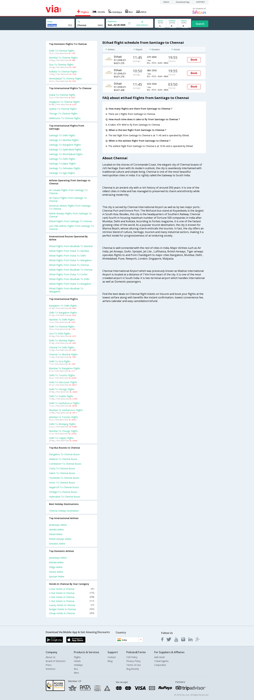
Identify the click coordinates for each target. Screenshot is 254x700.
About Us (50, 657)
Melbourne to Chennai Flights (65, 118)
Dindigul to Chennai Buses (63, 491)
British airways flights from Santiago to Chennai (70, 215)
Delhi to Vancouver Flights (63, 382)
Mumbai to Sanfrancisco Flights (66, 410)
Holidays (78, 664)
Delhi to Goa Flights (59, 361)
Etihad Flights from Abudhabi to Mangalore (66, 290)
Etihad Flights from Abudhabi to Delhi (69, 279)
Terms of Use (133, 664)
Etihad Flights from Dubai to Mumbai (69, 250)
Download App (183, 2)
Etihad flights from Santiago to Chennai (70, 221)
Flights (77, 657)
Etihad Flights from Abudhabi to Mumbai (70, 246)
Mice (76, 672)
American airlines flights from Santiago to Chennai (70, 207)
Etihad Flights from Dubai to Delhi (67, 255)
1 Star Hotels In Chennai (71, 601)
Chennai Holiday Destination (64, 510)
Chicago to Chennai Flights (63, 113)
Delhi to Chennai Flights (62, 50)
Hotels (77, 661)
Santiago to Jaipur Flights (62, 163)
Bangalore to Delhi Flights (63, 305)
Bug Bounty (132, 668)
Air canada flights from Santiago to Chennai (68, 192)
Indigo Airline (56, 567)
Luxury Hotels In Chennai (71, 605)
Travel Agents (161, 661)
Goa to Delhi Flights (59, 333)
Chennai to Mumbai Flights (63, 354)
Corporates (160, 664)
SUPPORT (200, 2)
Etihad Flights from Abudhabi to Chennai (70, 269)
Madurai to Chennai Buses (63, 459)
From (49, 21)
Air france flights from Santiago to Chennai (68, 199)
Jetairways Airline (58, 524)
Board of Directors (55, 661)
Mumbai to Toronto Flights (63, 417)
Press (49, 664)
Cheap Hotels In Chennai (71, 613)
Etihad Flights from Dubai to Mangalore (70, 260)
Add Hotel (159, 657)
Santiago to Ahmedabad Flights (66, 154)
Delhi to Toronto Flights (62, 375)
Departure (112, 21)
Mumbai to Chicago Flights (63, 431)
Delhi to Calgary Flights (61, 438)
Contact (112, 657)
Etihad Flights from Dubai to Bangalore (70, 283)
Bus (76, 668)
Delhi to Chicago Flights (62, 389)
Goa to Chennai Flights (61, 64)
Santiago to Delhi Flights (62, 135)
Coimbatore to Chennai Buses (65, 463)
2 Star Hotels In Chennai (71, 597)
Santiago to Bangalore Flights (65, 144)
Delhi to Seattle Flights (61, 396)
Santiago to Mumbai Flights (64, 140)
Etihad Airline (56, 534)
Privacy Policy (133, 661)
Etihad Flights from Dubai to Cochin (68, 274)
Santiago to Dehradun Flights (64, 168)
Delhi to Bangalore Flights (63, 312)
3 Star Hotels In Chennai (71, 593)
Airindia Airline (56, 529)
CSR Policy (131, 657)
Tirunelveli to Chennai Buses (64, 477)
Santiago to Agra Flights (62, 172)
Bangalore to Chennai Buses (64, 454)
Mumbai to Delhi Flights (62, 319)
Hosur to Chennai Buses (62, 482)
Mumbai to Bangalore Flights (64, 368)
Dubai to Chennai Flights (62, 94)
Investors (50, 668)
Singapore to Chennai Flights (64, 101)
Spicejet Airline (56, 576)
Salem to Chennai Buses (62, 473)
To (78, 21)
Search (200, 24)
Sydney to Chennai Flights (63, 108)
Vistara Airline (56, 571)
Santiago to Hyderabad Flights (65, 149)
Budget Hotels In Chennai (71, 609)
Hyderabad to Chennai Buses (64, 496)
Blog (110, 661)
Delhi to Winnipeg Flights (62, 424)
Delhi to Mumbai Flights (62, 340)
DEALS (166, 2)
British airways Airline (60, 538)
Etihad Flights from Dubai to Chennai (69, 264)
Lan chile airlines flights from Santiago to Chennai (71, 227)
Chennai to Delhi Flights (62, 347)
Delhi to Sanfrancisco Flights (64, 403)
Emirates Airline (57, 543)
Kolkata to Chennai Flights (63, 71)
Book (194, 59)
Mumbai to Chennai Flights (63, 57)
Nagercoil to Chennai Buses (64, 487)
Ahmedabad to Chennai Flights (65, 78)
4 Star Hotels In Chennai (71, 588)
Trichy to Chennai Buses (62, 468)
